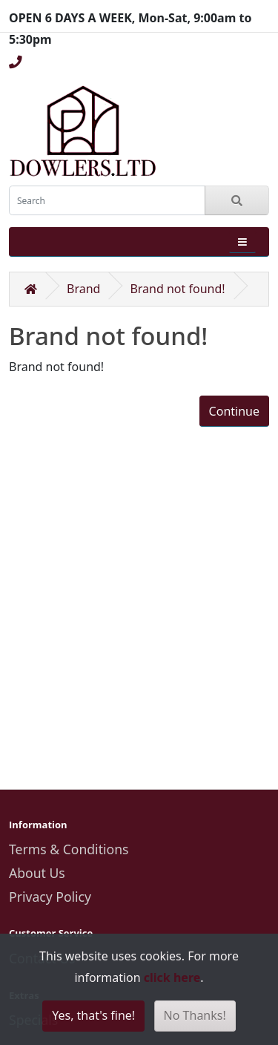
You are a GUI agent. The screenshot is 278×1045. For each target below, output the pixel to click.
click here (172, 977)
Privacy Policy (50, 896)
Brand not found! (177, 289)
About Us (37, 873)
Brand (83, 289)
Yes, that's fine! (93, 1015)
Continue (234, 411)
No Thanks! (195, 1015)
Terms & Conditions (68, 849)
